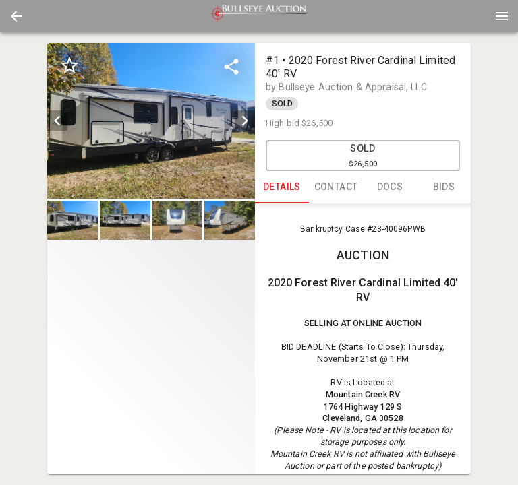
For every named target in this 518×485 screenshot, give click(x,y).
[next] (245, 120)
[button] (16, 16)
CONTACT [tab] (336, 187)
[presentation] (259, 16)
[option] (151, 121)
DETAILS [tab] (282, 187)
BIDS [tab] (444, 187)
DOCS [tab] (390, 187)
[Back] (16, 16)
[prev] (57, 120)
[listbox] (151, 121)
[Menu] (502, 16)
